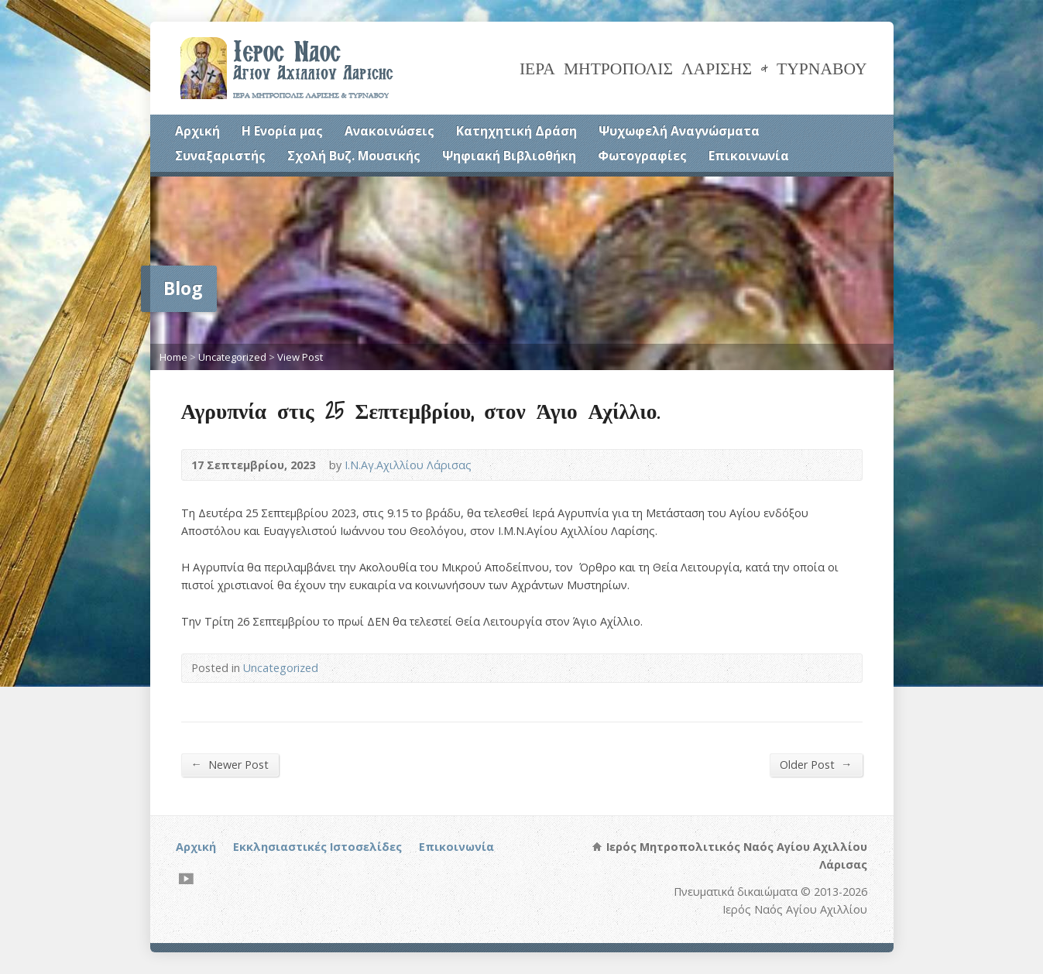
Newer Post (230, 764)
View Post (300, 357)
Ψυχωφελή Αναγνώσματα (679, 130)
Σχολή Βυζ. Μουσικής (353, 155)
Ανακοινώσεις (389, 130)
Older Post (816, 764)
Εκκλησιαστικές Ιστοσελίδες (317, 846)
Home (173, 357)
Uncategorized (232, 357)
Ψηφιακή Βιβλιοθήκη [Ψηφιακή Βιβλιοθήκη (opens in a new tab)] (509, 155)
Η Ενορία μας (282, 130)
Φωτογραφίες (642, 155)
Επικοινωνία (748, 155)
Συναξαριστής (220, 155)
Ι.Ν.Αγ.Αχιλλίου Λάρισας (408, 465)
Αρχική (197, 130)
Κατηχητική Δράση (516, 130)
